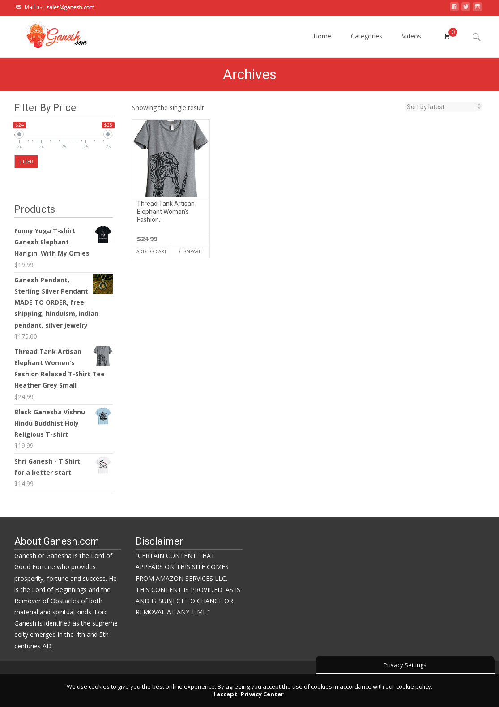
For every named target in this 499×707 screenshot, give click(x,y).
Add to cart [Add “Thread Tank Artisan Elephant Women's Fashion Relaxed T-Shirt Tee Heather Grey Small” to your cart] (151, 251)
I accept (225, 694)
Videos (411, 44)
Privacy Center (262, 694)
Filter (26, 161)
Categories (366, 44)
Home (322, 44)
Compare (190, 251)
